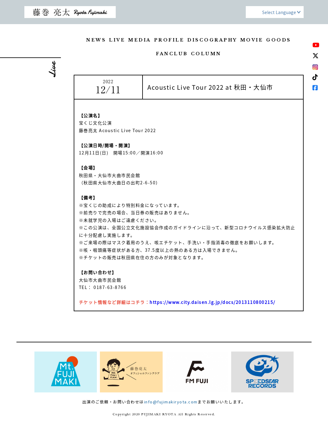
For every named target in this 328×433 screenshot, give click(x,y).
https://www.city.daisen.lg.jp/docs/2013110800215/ (212, 302)
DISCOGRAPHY (212, 40)
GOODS (278, 40)
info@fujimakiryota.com (171, 402)
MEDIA (139, 40)
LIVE (117, 40)
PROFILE (169, 40)
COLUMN (206, 53)
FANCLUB (172, 53)
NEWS (96, 40)
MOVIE (251, 40)
